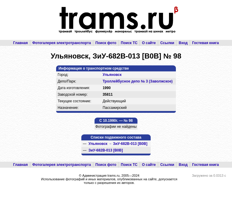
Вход (183, 43)
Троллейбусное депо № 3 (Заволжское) (138, 81)
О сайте (149, 43)
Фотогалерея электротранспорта (61, 43)
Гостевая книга (205, 43)
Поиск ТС (129, 43)
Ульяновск (112, 75)
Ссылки (167, 43)
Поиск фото (105, 43)
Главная (20, 43)
